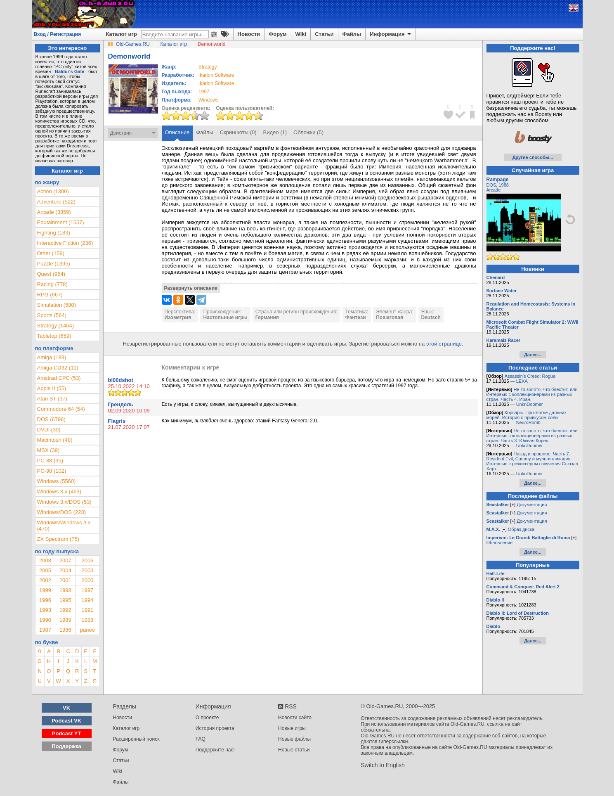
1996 (45, 600)
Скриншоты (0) (238, 132)
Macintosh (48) (55, 440)
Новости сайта (295, 717)
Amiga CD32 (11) (57, 368)
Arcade (493, 189)
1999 (45, 590)
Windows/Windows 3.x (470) (64, 525)
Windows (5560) (56, 481)
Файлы (351, 34)
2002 (45, 580)
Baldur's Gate (69, 71)
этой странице (444, 344)
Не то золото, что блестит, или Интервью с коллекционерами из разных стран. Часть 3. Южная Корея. (532, 435)
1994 (87, 600)
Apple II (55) (51, 388)
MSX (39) (48, 450)
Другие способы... (532, 157)
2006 (87, 560)
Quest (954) (51, 274)
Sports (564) (52, 315)
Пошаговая (389, 317)
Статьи (324, 34)
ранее (87, 630)
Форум (277, 34)
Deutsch (431, 317)
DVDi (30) (49, 429)
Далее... (532, 354)
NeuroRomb (528, 422)
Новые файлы (294, 739)
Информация (391, 34)
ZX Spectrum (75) (58, 539)
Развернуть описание (190, 288)
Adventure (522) (56, 202)
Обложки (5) (308, 132)
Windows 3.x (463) (59, 491)
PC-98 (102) (51, 471)
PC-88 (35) (50, 460)
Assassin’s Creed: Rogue (530, 376)
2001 (65, 580)
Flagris (117, 421)
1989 (65, 620)
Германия (267, 317)
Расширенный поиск (136, 739)
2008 (45, 560)
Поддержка (66, 746)
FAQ (200, 739)
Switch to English (383, 765)
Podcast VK (66, 721)
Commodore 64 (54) (61, 409)
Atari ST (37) (52, 399)
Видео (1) (275, 132)
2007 (65, 560)
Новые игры (292, 728)
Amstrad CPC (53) (59, 378)
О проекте (207, 717)
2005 (45, 570)
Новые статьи (294, 750)
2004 (65, 570)
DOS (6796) (51, 419)
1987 (45, 630)
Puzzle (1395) (53, 264)
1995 (65, 600)
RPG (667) (50, 294)
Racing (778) (52, 284)
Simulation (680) (56, 305)
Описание (177, 132)
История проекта (215, 728)
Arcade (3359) (54, 212)
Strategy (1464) (55, 325)
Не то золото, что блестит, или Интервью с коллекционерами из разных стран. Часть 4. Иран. (532, 394)
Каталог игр (121, 34)
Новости (249, 34)
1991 (87, 610)
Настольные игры (225, 317)
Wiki (301, 34)
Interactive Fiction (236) (65, 243)
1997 (204, 92)
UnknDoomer (529, 404)
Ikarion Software (216, 75)
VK (66, 708)
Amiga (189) (51, 357)
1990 (45, 620)
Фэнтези (355, 317)
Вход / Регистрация (57, 34)
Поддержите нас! (215, 750)
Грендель (121, 404)
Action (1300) (53, 191)
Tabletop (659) (54, 336)
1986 (65, 630)
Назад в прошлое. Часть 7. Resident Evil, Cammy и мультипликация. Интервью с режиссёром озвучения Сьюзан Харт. (532, 461)
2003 (87, 570)
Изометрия (178, 317)
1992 (65, 610)
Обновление (499, 542)
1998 (65, 590)
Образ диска (521, 529)
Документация (532, 504)
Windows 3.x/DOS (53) (64, 502)
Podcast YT (66, 733)
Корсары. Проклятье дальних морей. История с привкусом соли (526, 415)
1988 (87, 620)
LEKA (522, 381)
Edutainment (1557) (60, 222)
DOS (491, 184)
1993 (45, 610)
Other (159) (50, 253)
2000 (87, 580)
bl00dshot (120, 380)
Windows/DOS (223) (61, 512)
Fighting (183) (53, 233)
